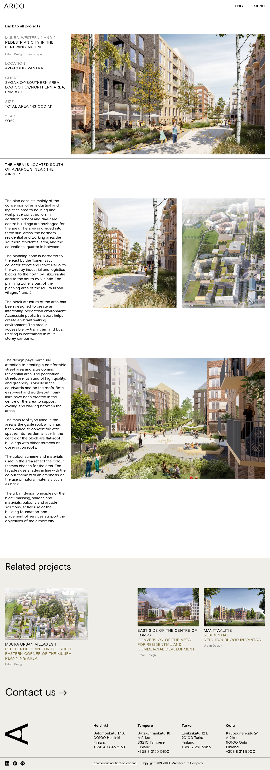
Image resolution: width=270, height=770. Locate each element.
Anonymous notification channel (115, 763)
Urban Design (14, 54)
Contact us (36, 692)
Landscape (34, 54)
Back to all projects (22, 26)
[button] (239, 6)
